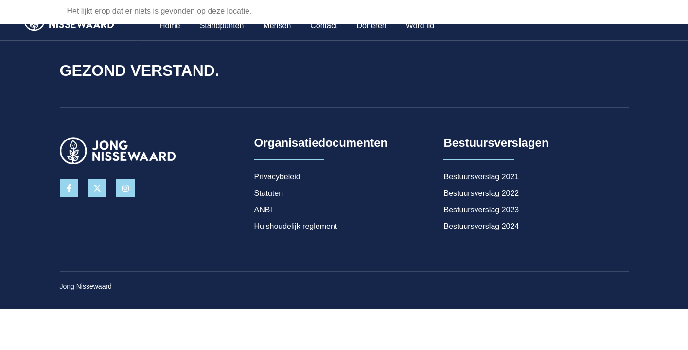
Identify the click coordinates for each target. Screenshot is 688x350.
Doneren (369, 27)
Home (167, 27)
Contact (321, 27)
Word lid (418, 27)
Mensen (274, 27)
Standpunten (219, 27)
